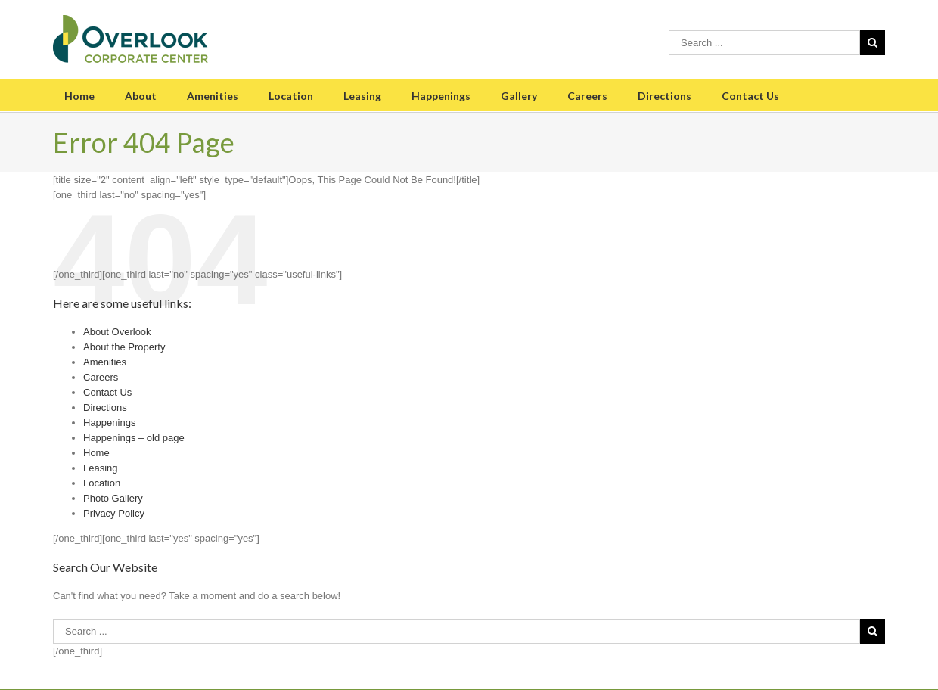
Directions (664, 95)
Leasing (362, 95)
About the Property (124, 347)
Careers (587, 95)
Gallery (519, 95)
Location (291, 95)
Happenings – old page (134, 437)
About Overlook (117, 331)
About (141, 95)
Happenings (441, 95)
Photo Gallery (113, 498)
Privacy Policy (113, 513)
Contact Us (750, 95)
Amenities (212, 95)
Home (79, 95)
